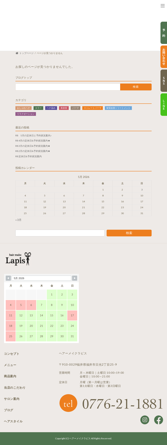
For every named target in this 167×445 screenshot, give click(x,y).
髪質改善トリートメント (118, 107)
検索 (129, 232)
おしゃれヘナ (23, 107)
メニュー (10, 365)
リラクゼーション (25, 113)
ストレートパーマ (92, 107)
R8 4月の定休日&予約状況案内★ (32, 140)
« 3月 (18, 219)
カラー (38, 107)
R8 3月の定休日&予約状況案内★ (32, 145)
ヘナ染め (51, 107)
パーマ (75, 107)
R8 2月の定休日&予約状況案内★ (32, 151)
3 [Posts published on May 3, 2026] (142, 189)
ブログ (8, 410)
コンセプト (12, 353)
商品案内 (10, 376)
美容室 (64, 107)
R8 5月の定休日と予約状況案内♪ (33, 135)
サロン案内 (12, 398)
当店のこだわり (15, 387)
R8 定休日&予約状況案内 (28, 156)
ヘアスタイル (13, 421)
